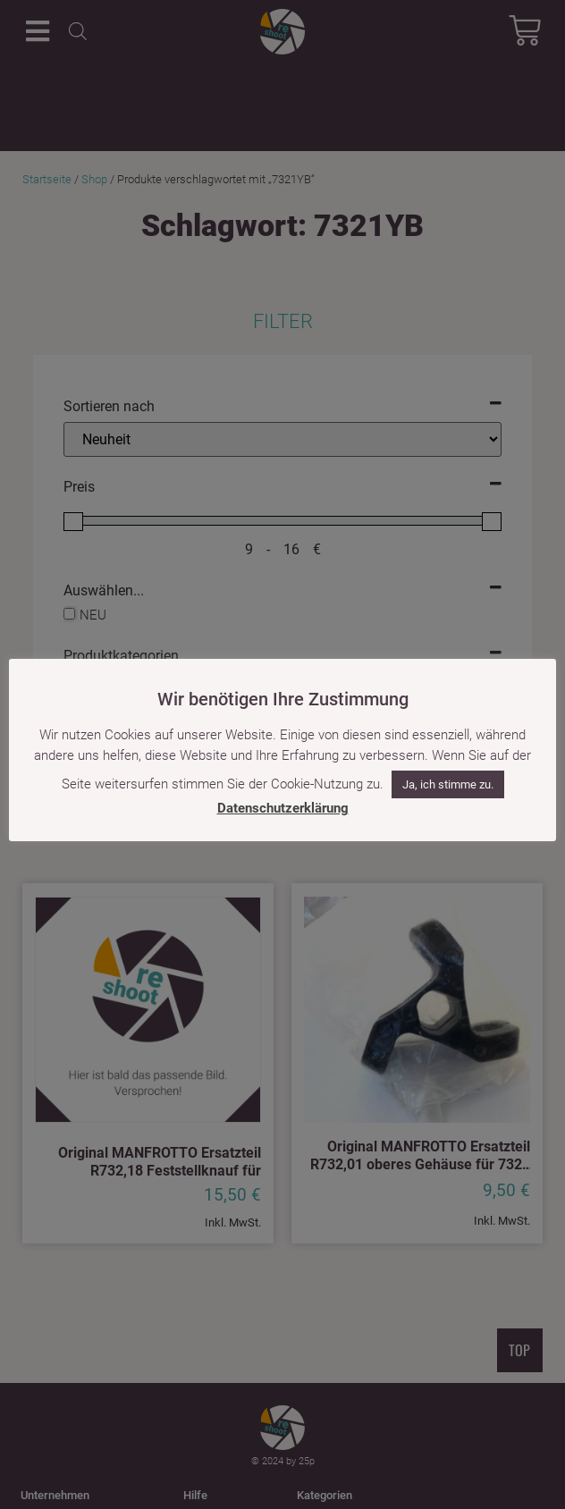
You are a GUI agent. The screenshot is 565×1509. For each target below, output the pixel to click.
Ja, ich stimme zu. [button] (447, 784)
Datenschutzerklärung (283, 808)
